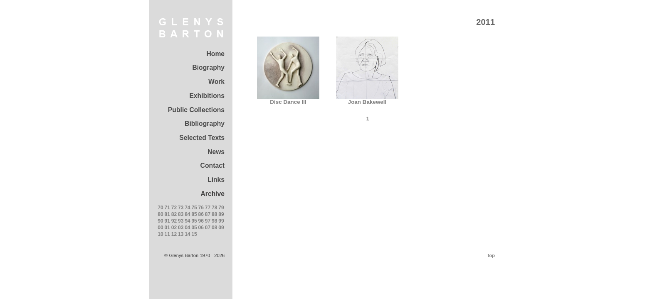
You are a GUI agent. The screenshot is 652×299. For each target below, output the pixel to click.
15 (194, 234)
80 (160, 214)
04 (187, 227)
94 (187, 221)
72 (174, 208)
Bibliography (205, 123)
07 (207, 227)
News (216, 151)
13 (180, 234)
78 (214, 208)
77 (207, 208)
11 (167, 234)
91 (167, 221)
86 (201, 214)
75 (194, 208)
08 (214, 227)
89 (221, 214)
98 (214, 221)
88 (214, 214)
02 (174, 227)
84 (187, 214)
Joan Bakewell (367, 99)
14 (187, 234)
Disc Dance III (288, 99)
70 (160, 208)
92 (174, 221)
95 (194, 221)
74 (187, 208)
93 (180, 221)
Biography (208, 67)
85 (194, 214)
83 (180, 214)
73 (180, 208)
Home (215, 53)
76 (201, 208)
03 (180, 227)
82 (174, 214)
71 (167, 208)
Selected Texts (202, 137)
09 (221, 227)
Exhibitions (207, 95)
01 (167, 227)
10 (160, 234)
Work (216, 81)
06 (201, 227)
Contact (212, 165)
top (491, 255)
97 (207, 221)
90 (160, 221)
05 (194, 227)
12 (174, 234)
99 (221, 221)
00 (160, 227)
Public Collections (196, 109)
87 (207, 214)
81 (167, 214)
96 (201, 221)
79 (221, 208)
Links (216, 179)
